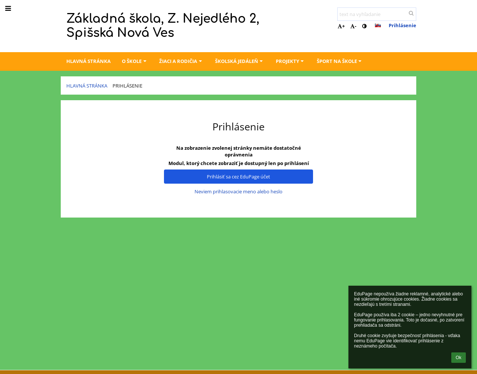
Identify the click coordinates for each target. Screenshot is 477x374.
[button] (377, 25)
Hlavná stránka (86, 85)
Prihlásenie (402, 25)
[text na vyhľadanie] (376, 14)
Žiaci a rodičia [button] (181, 61)
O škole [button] (135, 61)
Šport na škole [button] (340, 61)
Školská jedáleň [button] (240, 61)
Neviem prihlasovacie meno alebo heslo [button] (238, 191)
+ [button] (341, 26)
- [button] (353, 26)
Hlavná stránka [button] (88, 61)
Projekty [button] (291, 61)
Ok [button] (458, 357)
